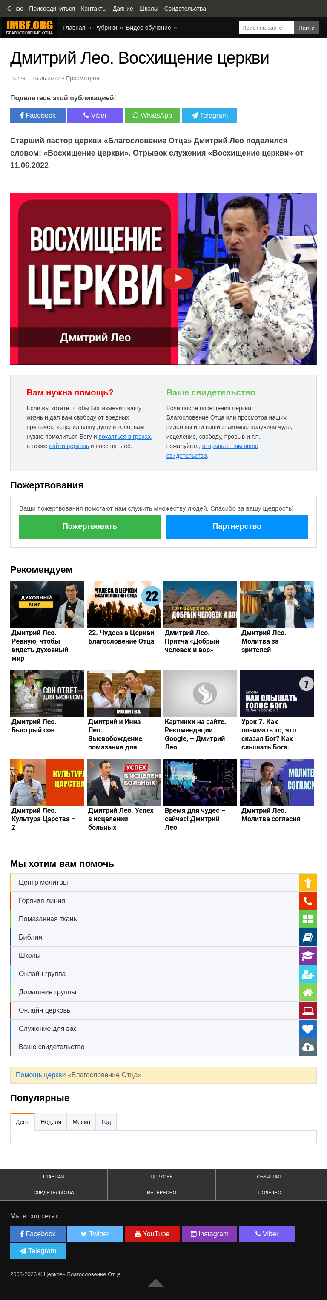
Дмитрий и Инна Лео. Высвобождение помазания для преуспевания (115, 739)
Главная (53, 1176)
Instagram (210, 1234)
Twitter (95, 1234)
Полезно (269, 1192)
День (22, 1121)
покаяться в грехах (124, 436)
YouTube (152, 1234)
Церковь (162, 1176)
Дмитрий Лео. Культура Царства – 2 (43, 819)
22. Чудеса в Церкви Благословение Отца (121, 637)
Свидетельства (54, 1192)
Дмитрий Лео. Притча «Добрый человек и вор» (192, 641)
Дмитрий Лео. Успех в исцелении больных (121, 819)
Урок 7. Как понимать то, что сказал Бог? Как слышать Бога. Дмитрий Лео (268, 739)
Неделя (50, 1121)
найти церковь (69, 446)
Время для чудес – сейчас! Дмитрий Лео (195, 819)
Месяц (81, 1121)
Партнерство (236, 526)
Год (106, 1121)
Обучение (269, 1176)
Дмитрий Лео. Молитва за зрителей (264, 641)
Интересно (161, 1192)
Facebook (38, 115)
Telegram (209, 115)
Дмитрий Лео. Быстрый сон (34, 726)
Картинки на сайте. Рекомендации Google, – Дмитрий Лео (195, 734)
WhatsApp (152, 115)
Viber (95, 115)
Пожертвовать (90, 526)
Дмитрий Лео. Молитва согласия (271, 814)
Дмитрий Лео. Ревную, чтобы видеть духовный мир (39, 645)
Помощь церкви (41, 1075)
